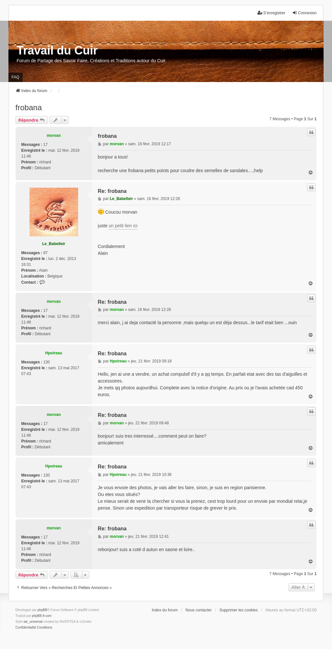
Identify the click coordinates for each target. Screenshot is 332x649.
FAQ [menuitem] (15, 77)
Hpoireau (53, 353)
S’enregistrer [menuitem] (271, 12)
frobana (29, 107)
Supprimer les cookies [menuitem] (238, 610)
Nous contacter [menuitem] (198, 610)
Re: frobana (112, 191)
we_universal (33, 621)
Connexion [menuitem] (304, 12)
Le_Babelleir (53, 244)
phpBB (42, 610)
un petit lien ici (123, 225)
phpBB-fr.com (42, 616)
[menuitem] (26, 628)
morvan (54, 135)
